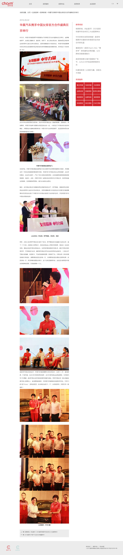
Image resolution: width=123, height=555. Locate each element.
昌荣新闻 (43, 12)
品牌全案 (80, 91)
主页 (28, 12)
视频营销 (80, 97)
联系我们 (88, 546)
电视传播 (88, 85)
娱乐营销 (88, 103)
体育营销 (80, 103)
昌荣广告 (8, 550)
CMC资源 (97, 103)
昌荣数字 (17, 550)
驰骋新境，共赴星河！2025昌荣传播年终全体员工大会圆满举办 (41, 532)
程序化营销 (97, 91)
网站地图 (102, 546)
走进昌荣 (35, 12)
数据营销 (88, 91)
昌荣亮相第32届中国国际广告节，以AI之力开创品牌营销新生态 (88, 62)
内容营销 (97, 85)
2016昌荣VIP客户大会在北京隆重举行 (34, 534)
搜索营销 (97, 97)
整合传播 (80, 85)
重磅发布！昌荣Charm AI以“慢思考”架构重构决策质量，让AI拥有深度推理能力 (88, 51)
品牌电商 (88, 97)
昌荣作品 (95, 546)
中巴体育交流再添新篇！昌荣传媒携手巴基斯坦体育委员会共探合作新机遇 (88, 40)
